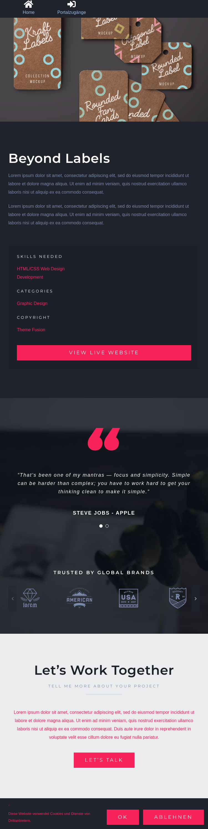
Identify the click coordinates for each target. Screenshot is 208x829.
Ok (123, 817)
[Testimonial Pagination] (101, 526)
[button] (12, 598)
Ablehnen (173, 817)
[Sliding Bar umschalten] (69, 8)
